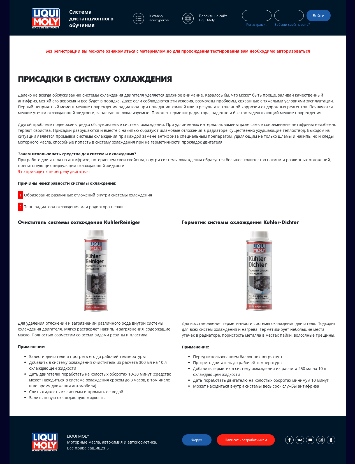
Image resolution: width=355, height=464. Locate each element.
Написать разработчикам (246, 439)
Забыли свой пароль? (292, 24)
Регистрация (257, 24)
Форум (196, 439)
